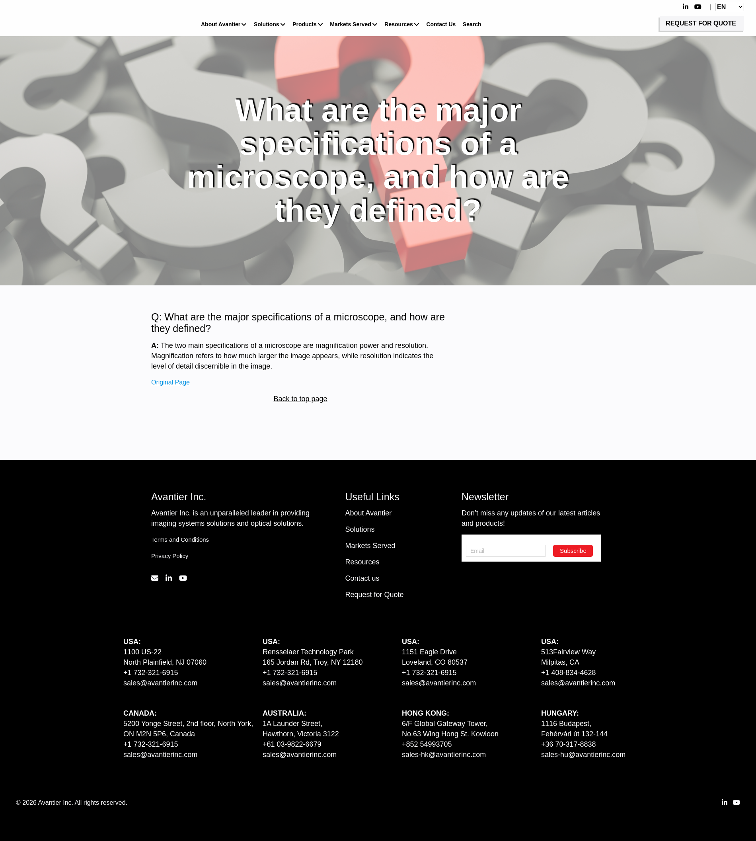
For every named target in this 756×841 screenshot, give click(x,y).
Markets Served (350, 24)
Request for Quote (374, 595)
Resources (398, 24)
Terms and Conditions (180, 539)
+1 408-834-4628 (568, 673)
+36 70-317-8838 (568, 744)
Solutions (266, 24)
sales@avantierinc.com (160, 683)
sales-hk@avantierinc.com (444, 755)
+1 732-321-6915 (150, 673)
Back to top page (300, 399)
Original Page (170, 381)
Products (304, 24)
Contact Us (441, 24)
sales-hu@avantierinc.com (583, 755)
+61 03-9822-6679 (292, 744)
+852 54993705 (427, 744)
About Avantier (220, 24)
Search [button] (472, 24)
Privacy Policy (169, 555)
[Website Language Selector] (729, 7)
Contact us (362, 578)
